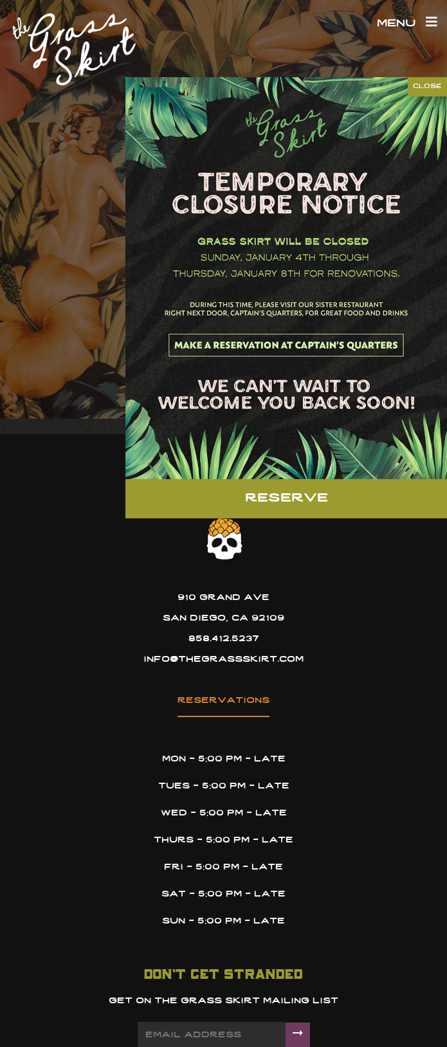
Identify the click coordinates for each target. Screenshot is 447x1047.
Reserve (286, 498)
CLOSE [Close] (427, 86)
